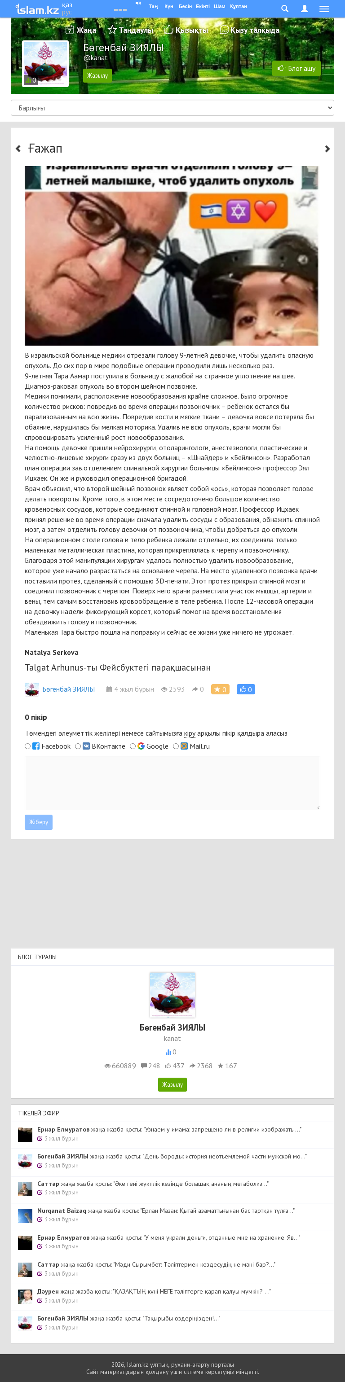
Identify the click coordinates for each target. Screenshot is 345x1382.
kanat (172, 1038)
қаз (67, 4)
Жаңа (86, 30)
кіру (189, 732)
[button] (246, 689)
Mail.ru (200, 746)
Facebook (56, 746)
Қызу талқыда (254, 30)
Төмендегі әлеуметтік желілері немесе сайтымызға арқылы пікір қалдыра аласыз (156, 733)
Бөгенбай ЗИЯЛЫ (60, 688)
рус (67, 11)
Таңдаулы (136, 30)
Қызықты (192, 30)
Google (157, 746)
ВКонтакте (108, 746)
